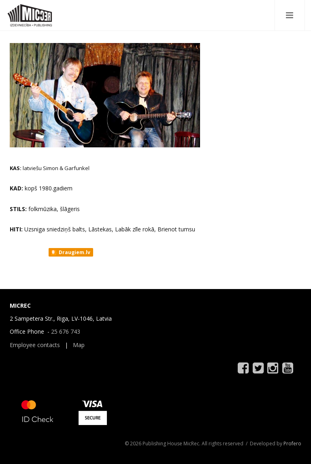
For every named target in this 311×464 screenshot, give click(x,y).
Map (79, 345)
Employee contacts (35, 345)
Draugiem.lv (70, 252)
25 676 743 (65, 331)
